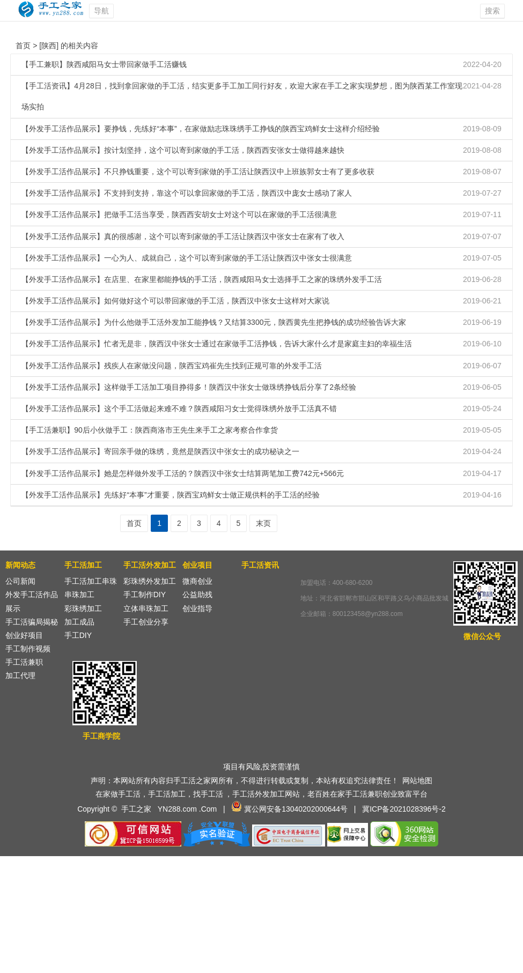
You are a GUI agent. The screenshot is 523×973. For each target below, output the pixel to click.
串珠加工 (79, 594)
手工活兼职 (24, 662)
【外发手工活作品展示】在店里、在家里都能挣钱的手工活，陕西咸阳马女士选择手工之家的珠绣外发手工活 (201, 279)
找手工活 (208, 794)
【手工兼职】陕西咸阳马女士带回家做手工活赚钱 (104, 64)
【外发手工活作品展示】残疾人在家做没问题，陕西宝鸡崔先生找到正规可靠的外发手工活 (171, 365)
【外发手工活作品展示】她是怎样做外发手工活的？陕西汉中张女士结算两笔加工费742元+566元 (182, 473)
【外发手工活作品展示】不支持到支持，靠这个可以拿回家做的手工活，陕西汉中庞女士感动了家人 (186, 193)
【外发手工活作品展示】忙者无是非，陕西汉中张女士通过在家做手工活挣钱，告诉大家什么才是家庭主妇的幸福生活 (216, 343)
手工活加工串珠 (90, 581)
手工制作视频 (27, 648)
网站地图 (417, 780)
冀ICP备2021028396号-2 (404, 809)
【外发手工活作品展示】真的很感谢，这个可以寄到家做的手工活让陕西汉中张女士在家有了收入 (182, 236)
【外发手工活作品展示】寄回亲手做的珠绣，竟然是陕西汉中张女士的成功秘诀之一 (160, 451)
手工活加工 (83, 565)
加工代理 (20, 675)
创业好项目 (24, 635)
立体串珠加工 (145, 608)
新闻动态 (20, 565)
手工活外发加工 (149, 565)
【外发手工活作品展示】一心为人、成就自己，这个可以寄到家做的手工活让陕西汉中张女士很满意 (186, 258)
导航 (101, 10)
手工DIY (78, 635)
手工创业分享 (145, 622)
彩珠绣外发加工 (149, 581)
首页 (23, 45)
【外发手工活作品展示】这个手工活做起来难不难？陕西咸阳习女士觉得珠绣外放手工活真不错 (179, 408)
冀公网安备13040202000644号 (296, 809)
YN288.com (177, 809)
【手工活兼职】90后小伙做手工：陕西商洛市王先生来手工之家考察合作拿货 (149, 430)
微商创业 (197, 581)
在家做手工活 (118, 794)
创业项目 (197, 565)
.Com (208, 809)
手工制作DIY (144, 594)
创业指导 (197, 608)
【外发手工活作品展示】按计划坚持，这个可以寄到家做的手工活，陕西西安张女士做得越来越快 (182, 150)
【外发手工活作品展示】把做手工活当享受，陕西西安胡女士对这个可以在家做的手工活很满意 (179, 214)
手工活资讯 (260, 565)
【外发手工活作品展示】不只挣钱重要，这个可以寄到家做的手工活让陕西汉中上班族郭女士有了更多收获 (197, 171)
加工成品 (79, 622)
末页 (263, 523)
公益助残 (197, 594)
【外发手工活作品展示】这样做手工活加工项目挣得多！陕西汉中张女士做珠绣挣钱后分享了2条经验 (188, 387)
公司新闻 (20, 581)
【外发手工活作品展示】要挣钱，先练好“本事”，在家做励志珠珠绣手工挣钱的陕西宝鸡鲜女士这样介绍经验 (200, 128)
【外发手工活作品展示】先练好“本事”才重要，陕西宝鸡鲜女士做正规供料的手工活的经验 (170, 495)
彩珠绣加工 (83, 608)
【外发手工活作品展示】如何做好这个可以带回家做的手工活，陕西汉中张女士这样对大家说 (175, 300)
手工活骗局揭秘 (31, 622)
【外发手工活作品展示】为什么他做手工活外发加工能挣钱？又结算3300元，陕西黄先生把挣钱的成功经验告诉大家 (213, 322)
